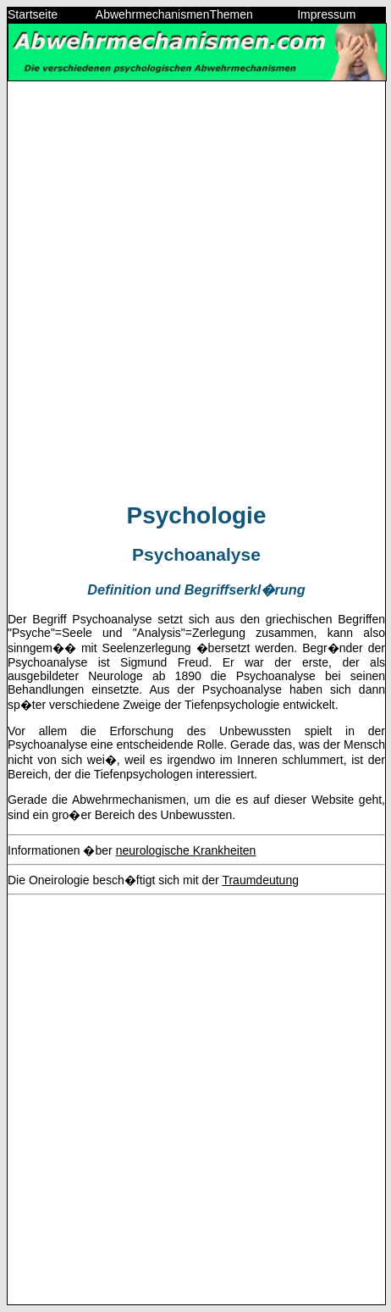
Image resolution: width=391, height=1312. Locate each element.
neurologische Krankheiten (186, 850)
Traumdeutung (260, 880)
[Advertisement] (195, 290)
